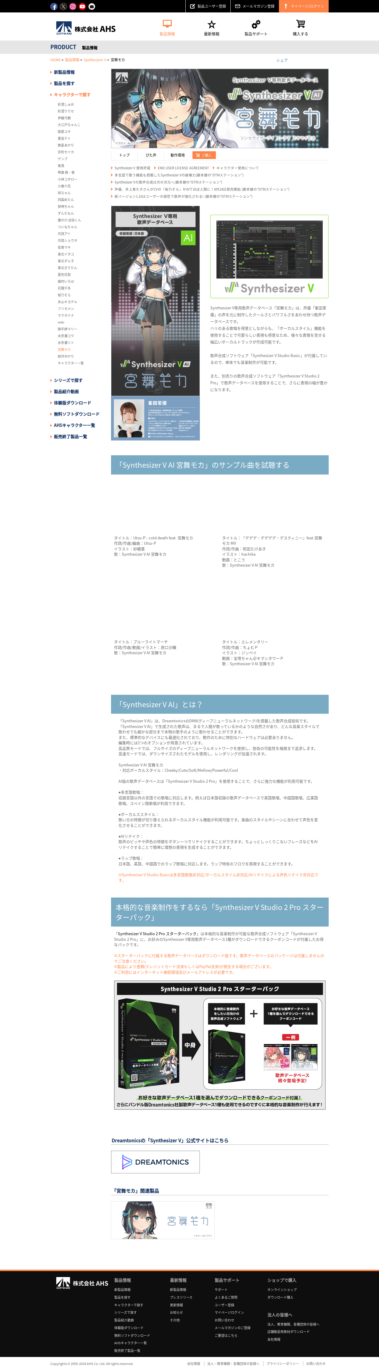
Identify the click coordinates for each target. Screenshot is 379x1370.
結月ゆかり (66, 356)
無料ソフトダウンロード (76, 414)
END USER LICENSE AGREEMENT (183, 168)
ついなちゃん (67, 226)
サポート (221, 1289)
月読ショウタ (67, 240)
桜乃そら (64, 295)
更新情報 (176, 1305)
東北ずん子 (66, 260)
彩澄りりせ (66, 111)
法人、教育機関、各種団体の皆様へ (293, 1324)
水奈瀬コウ (66, 335)
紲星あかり (66, 145)
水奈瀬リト (66, 342)
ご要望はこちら (226, 1335)
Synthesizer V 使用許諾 (132, 168)
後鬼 (61, 165)
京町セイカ (66, 152)
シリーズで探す (125, 1312)
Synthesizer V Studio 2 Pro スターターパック (157, 933)
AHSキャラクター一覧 (74, 425)
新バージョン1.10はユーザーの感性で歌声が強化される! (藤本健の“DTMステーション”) (184, 196)
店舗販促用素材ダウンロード (288, 1331)
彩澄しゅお (66, 104)
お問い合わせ (224, 1320)
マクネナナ (66, 315)
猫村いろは (66, 281)
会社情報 (273, 1339)
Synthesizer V (95, 59)
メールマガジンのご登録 (232, 1327)
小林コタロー (67, 179)
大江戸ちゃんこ (69, 124)
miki (61, 322)
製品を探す (64, 83)
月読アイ (64, 233)
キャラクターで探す (128, 1305)
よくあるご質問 (226, 1297)
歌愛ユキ (64, 131)
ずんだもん (66, 213)
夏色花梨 (64, 274)
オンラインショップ (282, 1289)
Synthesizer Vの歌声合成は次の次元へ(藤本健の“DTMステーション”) (168, 182)
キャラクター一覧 (71, 363)
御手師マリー (67, 329)
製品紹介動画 (66, 391)
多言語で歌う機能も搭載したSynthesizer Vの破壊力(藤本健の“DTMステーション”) (179, 175)
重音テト (64, 138)
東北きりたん (67, 267)
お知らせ (176, 1312)
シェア (282, 59)
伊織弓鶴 (64, 117)
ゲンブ (63, 158)
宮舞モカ (64, 349)
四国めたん (66, 199)
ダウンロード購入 (280, 1297)
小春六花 (64, 186)
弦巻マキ (64, 247)
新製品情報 (64, 72)
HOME (55, 59)
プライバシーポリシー (282, 1363)
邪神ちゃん (66, 206)
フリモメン (66, 308)
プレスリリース (181, 1297)
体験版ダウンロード (72, 403)
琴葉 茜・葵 (66, 172)
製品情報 (72, 59)
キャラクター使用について (237, 168)
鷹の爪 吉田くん (69, 220)
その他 (175, 1320)
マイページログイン (229, 1312)
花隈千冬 (64, 288)
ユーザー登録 (224, 1305)
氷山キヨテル (67, 301)
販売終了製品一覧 (70, 436)
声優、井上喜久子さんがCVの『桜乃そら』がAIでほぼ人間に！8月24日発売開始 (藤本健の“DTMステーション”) (202, 189)
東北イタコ (66, 254)
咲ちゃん (64, 192)
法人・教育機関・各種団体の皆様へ (233, 1363)
